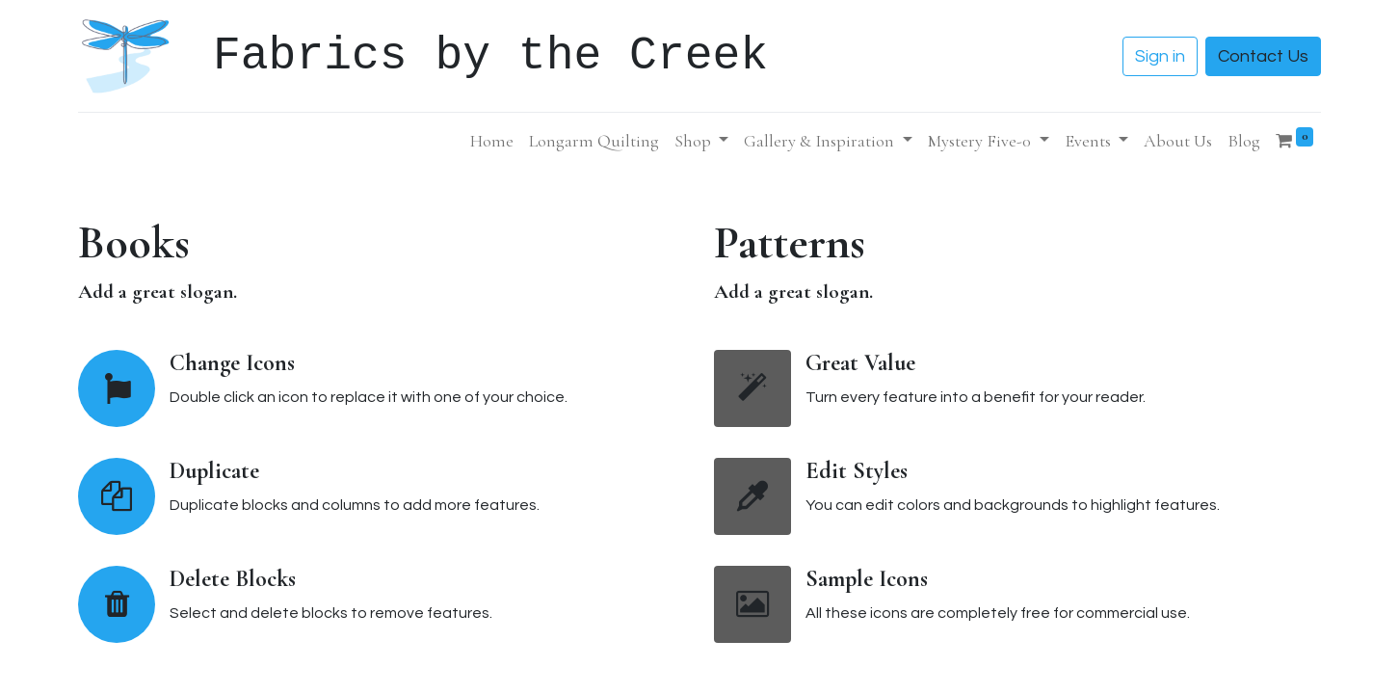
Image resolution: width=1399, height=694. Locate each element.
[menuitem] (491, 141)
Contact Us (1263, 56)
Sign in (1160, 56)
